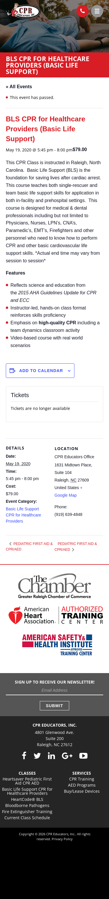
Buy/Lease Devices (82, 791)
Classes (27, 773)
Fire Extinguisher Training (27, 811)
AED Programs (82, 785)
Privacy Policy (62, 839)
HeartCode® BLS (27, 799)
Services (81, 773)
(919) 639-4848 (80, 9)
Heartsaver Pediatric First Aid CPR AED (27, 781)
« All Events (19, 86)
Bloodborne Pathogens (27, 805)
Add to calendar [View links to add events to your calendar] (41, 370)
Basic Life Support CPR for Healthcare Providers (23, 515)
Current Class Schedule (27, 817)
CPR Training (81, 779)
